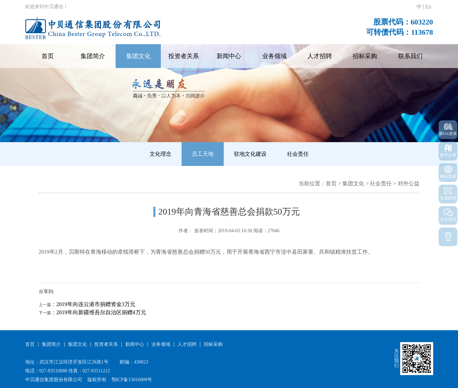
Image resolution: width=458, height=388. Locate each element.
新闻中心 (229, 56)
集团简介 (93, 56)
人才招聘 (319, 56)
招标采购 (365, 56)
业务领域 (274, 56)
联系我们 (410, 56)
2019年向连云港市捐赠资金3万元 (95, 304)
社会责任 (298, 154)
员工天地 (203, 154)
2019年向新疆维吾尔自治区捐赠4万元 (101, 312)
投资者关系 (183, 56)
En (428, 7)
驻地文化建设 (250, 154)
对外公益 (409, 183)
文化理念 (160, 154)
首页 (47, 56)
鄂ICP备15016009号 (132, 379)
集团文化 (138, 56)
